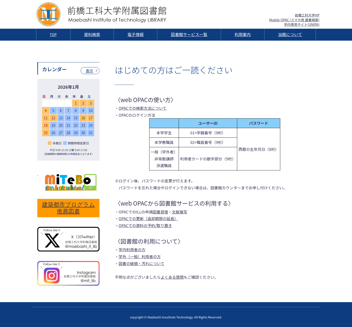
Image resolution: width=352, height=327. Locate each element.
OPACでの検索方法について (142, 108)
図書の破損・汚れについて (142, 263)
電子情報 (135, 34)
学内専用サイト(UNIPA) (301, 24)
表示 (89, 71)
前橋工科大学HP (307, 15)
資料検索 (92, 34)
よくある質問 (172, 277)
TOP (53, 34)
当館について (290, 34)
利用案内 (243, 34)
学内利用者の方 (132, 249)
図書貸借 (160, 212)
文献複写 (179, 212)
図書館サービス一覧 (189, 34)
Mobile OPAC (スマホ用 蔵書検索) (294, 19)
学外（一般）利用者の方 (140, 256)
